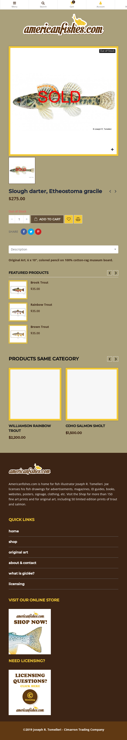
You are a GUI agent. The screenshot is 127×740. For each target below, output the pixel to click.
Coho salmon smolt (85, 426)
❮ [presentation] (110, 273)
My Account (100, 3)
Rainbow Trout (41, 305)
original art (18, 552)
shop (13, 542)
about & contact (22, 563)
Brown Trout (40, 327)
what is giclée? (21, 573)
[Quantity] (19, 219)
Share (24, 232)
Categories (14, 3)
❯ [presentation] (116, 273)
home (14, 531)
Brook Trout (39, 282)
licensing (16, 584)
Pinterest (38, 232)
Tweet (31, 232)
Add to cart (47, 219)
